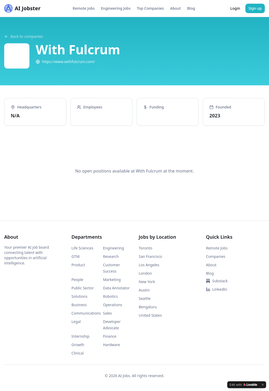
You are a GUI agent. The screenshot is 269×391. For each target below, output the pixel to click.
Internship (80, 336)
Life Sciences (82, 248)
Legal (76, 321)
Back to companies (23, 36)
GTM (75, 256)
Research (111, 256)
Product (78, 264)
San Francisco (150, 256)
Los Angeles (149, 264)
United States (150, 315)
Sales (107, 313)
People (77, 279)
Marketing (112, 279)
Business (79, 304)
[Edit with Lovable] (243, 385)
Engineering (113, 248)
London (145, 273)
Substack (217, 280)
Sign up (255, 8)
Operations (112, 304)
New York (147, 281)
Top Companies (150, 8)
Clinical (77, 353)
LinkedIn (216, 289)
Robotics (110, 296)
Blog (191, 8)
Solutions (79, 296)
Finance (109, 336)
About (175, 8)
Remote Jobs (84, 8)
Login (235, 8)
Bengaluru (148, 306)
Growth (77, 344)
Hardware (111, 344)
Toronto (145, 248)
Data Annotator (116, 287)
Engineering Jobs (116, 8)
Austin (144, 290)
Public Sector (82, 287)
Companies (215, 256)
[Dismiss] (263, 385)
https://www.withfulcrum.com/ (65, 61)
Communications (86, 313)
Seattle (145, 298)
